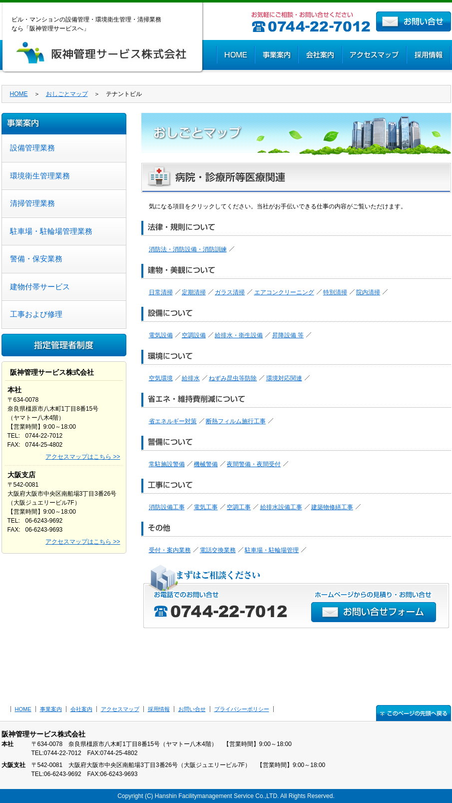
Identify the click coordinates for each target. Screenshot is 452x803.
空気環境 (161, 378)
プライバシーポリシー (241, 709)
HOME (235, 55)
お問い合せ (413, 21)
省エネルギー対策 (173, 421)
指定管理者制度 (63, 345)
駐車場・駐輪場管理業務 (51, 231)
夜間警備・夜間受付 (254, 464)
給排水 (191, 378)
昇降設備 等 (288, 335)
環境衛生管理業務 (40, 175)
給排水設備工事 (281, 507)
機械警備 (206, 464)
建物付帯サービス (40, 286)
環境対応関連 (284, 378)
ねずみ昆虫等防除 (233, 378)
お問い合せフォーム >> (373, 612)
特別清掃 (335, 292)
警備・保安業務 (36, 258)
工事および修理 (36, 314)
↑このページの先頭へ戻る (413, 713)
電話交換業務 (218, 550)
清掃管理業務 (32, 203)
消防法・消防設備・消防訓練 (188, 249)
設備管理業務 (32, 147)
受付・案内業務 (170, 550)
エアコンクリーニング (284, 292)
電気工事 (206, 507)
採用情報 (428, 55)
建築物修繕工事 (332, 507)
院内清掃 (368, 292)
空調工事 (239, 507)
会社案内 (320, 55)
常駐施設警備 (167, 464)
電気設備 (161, 335)
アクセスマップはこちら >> (82, 456)
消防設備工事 (167, 507)
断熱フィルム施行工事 (236, 421)
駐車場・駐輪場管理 (272, 550)
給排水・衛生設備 (239, 335)
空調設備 (194, 335)
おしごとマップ (67, 93)
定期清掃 (194, 292)
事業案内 (276, 55)
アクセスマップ (374, 55)
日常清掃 (161, 292)
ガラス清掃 (230, 292)
